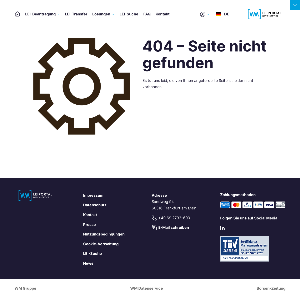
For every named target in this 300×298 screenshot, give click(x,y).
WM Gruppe (25, 288)
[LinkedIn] (222, 229)
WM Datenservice (146, 288)
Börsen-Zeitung (271, 288)
